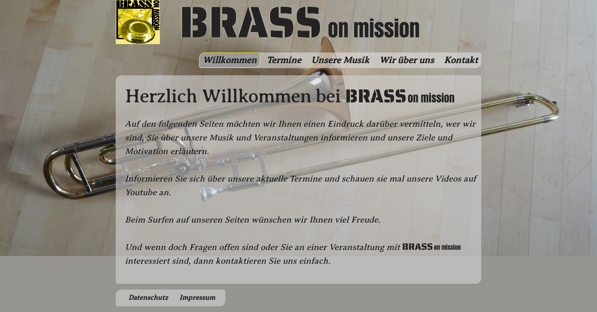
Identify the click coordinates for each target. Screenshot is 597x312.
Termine (284, 60)
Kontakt (461, 60)
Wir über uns (406, 60)
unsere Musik (206, 137)
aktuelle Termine (289, 178)
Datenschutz (148, 297)
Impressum (197, 297)
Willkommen (230, 60)
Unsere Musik (340, 60)
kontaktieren (240, 261)
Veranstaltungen (285, 137)
